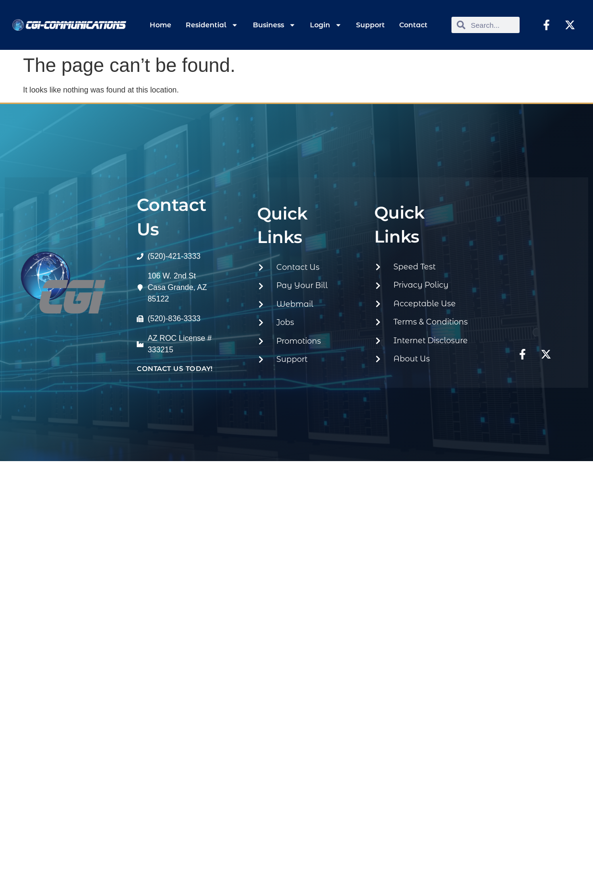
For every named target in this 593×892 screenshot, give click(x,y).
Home (160, 25)
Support (370, 25)
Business (274, 25)
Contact (413, 25)
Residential (212, 25)
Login (326, 25)
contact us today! (175, 368)
